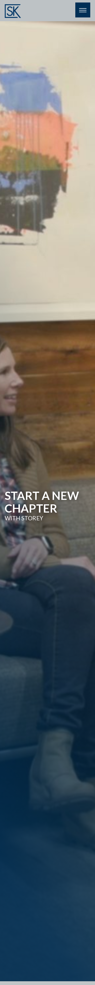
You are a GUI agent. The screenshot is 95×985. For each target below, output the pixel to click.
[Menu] (82, 9)
